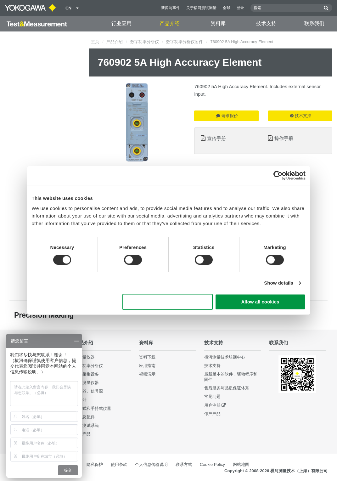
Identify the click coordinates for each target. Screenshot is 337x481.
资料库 (218, 23)
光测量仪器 (84, 357)
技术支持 (266, 23)
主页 (95, 41)
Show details (278, 283)
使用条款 (119, 464)
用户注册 (212, 405)
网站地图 (241, 464)
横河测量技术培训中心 (224, 357)
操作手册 (283, 138)
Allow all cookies (260, 302)
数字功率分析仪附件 (184, 41)
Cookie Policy (212, 464)
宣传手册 (216, 138)
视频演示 (147, 374)
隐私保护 (95, 464)
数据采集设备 (86, 374)
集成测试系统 (86, 425)
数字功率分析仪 (144, 41)
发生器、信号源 (88, 391)
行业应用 (121, 23)
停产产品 (82, 434)
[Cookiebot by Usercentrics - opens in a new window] (278, 175)
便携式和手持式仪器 (92, 408)
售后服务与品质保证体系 (226, 388)
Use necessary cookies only (167, 302)
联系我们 (314, 23)
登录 (240, 8)
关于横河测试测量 (201, 8)
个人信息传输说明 (151, 464)
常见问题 (212, 396)
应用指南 (147, 365)
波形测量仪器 (86, 382)
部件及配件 (84, 417)
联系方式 (184, 464)
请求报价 (227, 115)
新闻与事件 (170, 8)
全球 (226, 8)
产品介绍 (170, 23)
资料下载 (147, 357)
